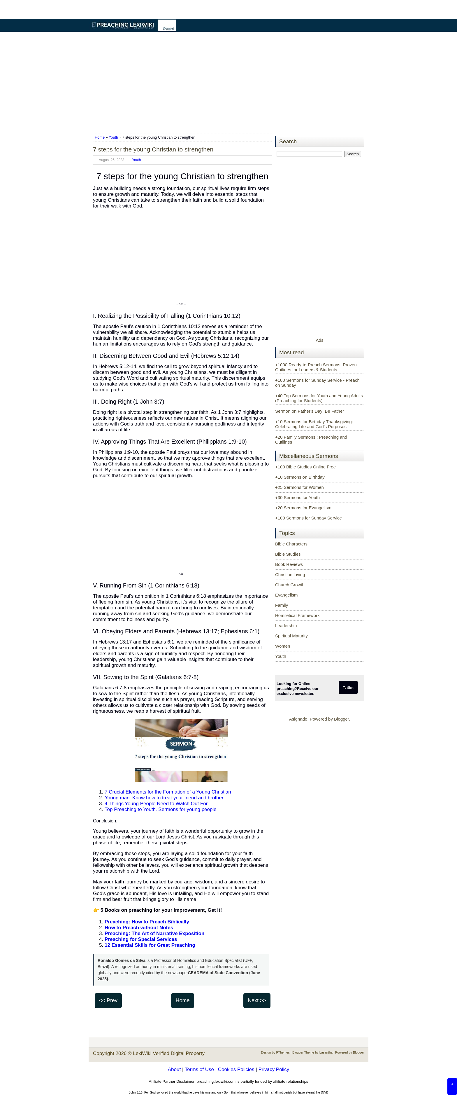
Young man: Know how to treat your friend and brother (164, 798)
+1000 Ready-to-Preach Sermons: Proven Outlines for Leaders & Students (316, 367)
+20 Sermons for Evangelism (303, 507)
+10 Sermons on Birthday (300, 477)
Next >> (257, 1000)
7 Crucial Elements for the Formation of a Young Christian (168, 792)
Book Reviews (289, 564)
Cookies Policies (236, 1069)
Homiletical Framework (297, 615)
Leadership (286, 625)
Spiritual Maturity (291, 635)
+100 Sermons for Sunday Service (308, 517)
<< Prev (108, 1000)
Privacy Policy (273, 1069)
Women (282, 646)
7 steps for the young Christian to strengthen (153, 149)
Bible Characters (291, 543)
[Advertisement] (228, 83)
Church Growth (290, 584)
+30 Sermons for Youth (297, 497)
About (174, 1069)
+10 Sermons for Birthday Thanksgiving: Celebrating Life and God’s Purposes (314, 424)
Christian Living (290, 574)
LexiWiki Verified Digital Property (169, 1053)
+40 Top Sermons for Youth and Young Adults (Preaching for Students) (319, 398)
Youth (113, 137)
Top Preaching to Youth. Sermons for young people (161, 809)
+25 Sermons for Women (299, 487)
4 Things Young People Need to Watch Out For (156, 803)
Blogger (341, 718)
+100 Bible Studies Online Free (305, 466)
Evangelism (286, 594)
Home (100, 137)
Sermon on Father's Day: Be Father (309, 411)
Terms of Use (199, 1069)
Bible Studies (288, 554)
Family (281, 605)
